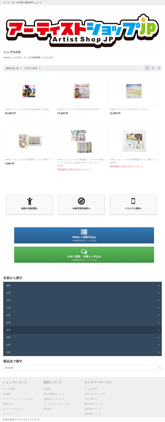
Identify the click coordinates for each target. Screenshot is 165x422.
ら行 (8, 344)
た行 (8, 307)
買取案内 (47, 388)
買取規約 (47, 408)
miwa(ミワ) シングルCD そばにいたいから (129, 109)
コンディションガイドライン (57, 403)
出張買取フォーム (92, 413)
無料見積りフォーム (93, 403)
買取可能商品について (53, 393)
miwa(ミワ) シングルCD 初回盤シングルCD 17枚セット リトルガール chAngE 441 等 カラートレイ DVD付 (81, 162)
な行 (8, 315)
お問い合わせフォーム (94, 393)
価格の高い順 (13, 68)
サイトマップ (8, 413)
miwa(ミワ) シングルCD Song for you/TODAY (78, 109)
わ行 (8, 352)
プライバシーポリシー (12, 408)
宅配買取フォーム (92, 408)
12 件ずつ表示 (32, 68)
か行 (8, 292)
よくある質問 (90, 388)
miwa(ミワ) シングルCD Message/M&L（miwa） (28, 109)
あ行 (8, 285)
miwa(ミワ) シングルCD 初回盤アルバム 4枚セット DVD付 (133, 161)
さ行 (8, 300)
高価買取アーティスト (53, 398)
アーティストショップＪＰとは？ (18, 398)
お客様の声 (7, 403)
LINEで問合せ (90, 398)
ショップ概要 (8, 388)
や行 (8, 337)
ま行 (8, 329)
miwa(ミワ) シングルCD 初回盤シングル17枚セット (29, 159)
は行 (8, 322)
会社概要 (6, 393)
